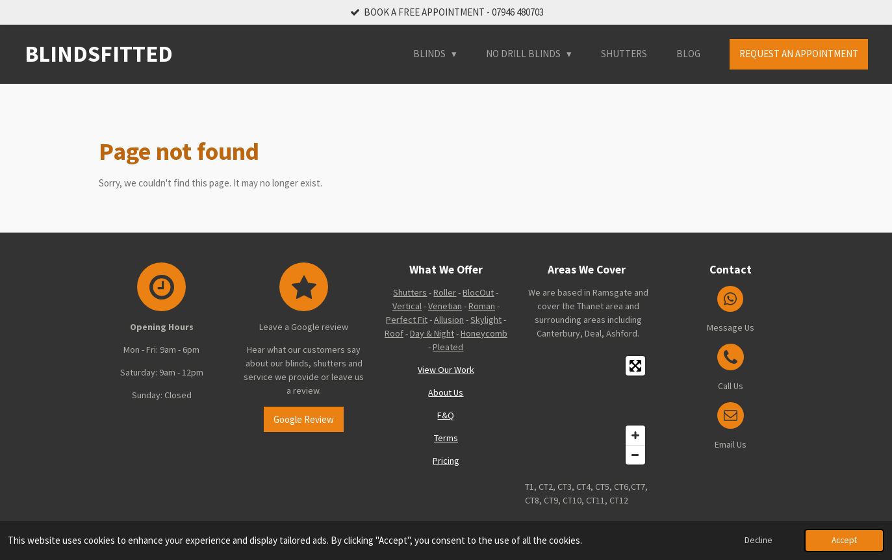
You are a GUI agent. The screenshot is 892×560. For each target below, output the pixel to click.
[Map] (588, 410)
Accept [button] (844, 540)
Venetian (445, 306)
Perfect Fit (406, 319)
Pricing (446, 460)
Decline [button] (758, 540)
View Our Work (446, 369)
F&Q (445, 415)
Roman (481, 306)
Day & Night (432, 333)
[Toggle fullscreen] (635, 365)
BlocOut (478, 292)
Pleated (448, 347)
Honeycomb (484, 333)
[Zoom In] (635, 435)
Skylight (486, 319)
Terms (446, 438)
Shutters (410, 292)
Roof (394, 333)
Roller (444, 292)
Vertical (407, 306)
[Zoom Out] (635, 455)
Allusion (449, 319)
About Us (445, 392)
